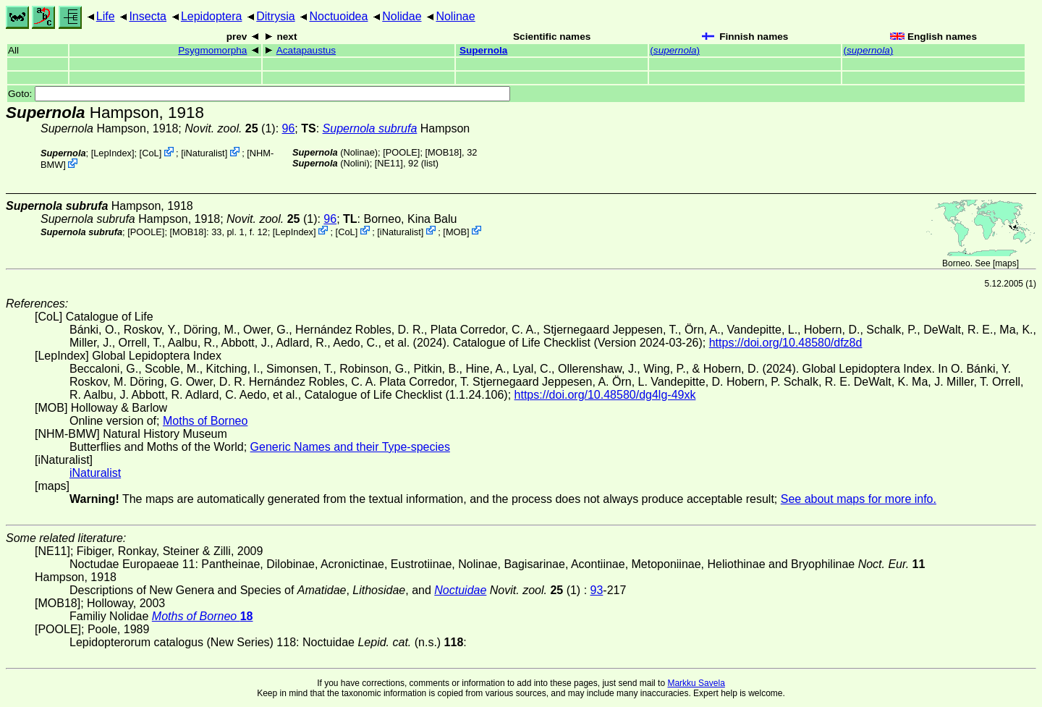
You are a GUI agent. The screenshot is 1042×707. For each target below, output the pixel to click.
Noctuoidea (338, 16)
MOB (456, 231)
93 (596, 590)
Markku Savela (695, 683)
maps (1005, 263)
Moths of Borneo (205, 421)
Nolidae (401, 16)
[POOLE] (401, 152)
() (675, 50)
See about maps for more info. (858, 499)
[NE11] (389, 163)
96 (288, 128)
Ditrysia (275, 16)
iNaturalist (204, 153)
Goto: (259, 93)
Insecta (147, 16)
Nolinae (455, 16)
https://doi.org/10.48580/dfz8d (786, 342)
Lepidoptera (211, 16)
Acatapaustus (306, 50)
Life (105, 16)
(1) (230, 128)
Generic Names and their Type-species (350, 447)
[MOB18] (443, 152)
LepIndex (112, 153)
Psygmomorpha (212, 50)
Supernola (483, 50)
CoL (150, 153)
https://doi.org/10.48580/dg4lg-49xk (605, 395)
